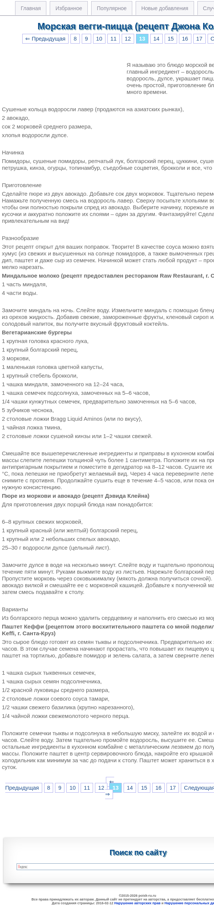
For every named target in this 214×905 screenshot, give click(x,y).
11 (113, 39)
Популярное (112, 8)
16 (185, 39)
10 (99, 39)
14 (156, 39)
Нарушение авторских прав (137, 903)
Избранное (68, 8)
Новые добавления (164, 8)
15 (171, 39)
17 (199, 39)
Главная (31, 8)
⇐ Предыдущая (45, 39)
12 (128, 39)
